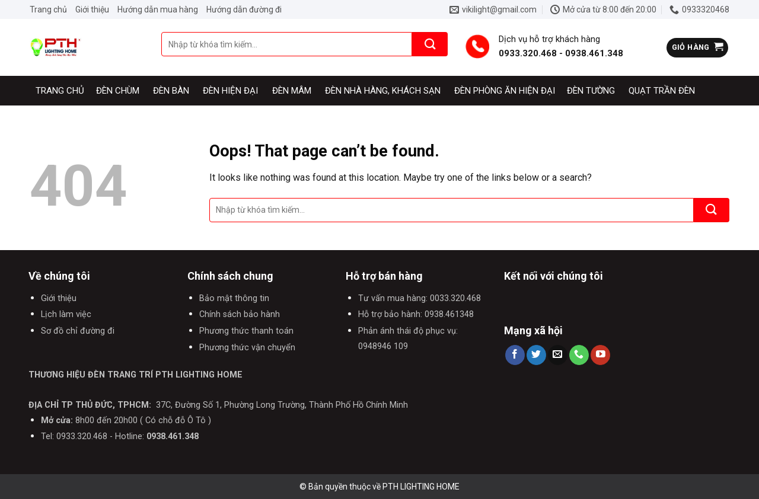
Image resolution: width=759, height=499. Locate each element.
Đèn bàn (171, 90)
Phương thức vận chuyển (247, 348)
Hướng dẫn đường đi (244, 9)
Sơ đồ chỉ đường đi (77, 331)
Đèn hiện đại (230, 90)
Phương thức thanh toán (246, 331)
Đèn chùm (117, 90)
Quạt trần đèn (662, 90)
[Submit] (430, 44)
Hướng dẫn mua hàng (157, 9)
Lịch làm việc (66, 314)
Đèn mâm (291, 90)
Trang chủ (48, 9)
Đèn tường (591, 90)
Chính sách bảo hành (239, 314)
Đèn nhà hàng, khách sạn (383, 90)
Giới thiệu (92, 9)
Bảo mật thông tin (234, 298)
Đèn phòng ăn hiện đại (504, 90)
